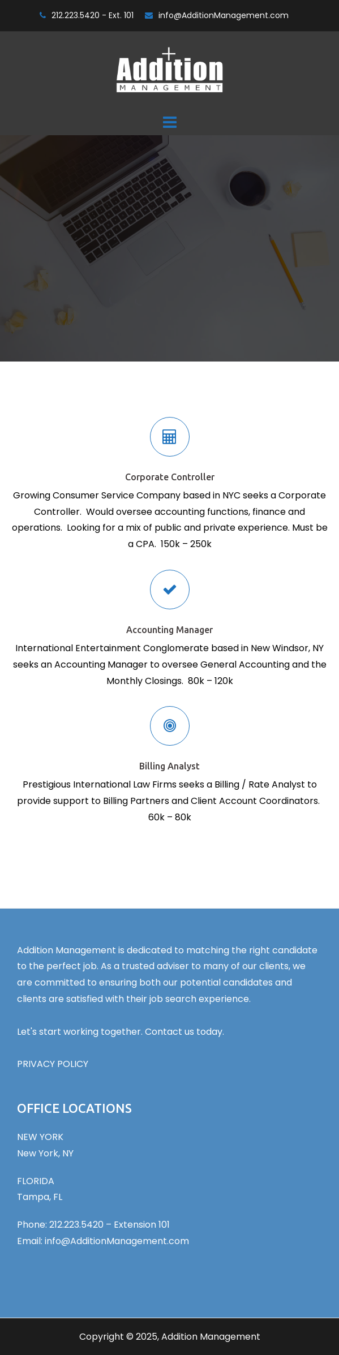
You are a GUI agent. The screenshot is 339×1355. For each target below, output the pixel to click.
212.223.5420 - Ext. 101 (93, 15)
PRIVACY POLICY (52, 1063)
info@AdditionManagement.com (223, 15)
